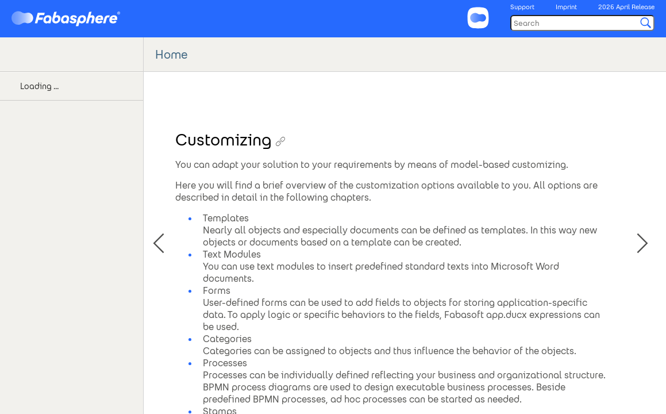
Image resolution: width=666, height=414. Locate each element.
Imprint (566, 7)
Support (522, 7)
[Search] (582, 23)
